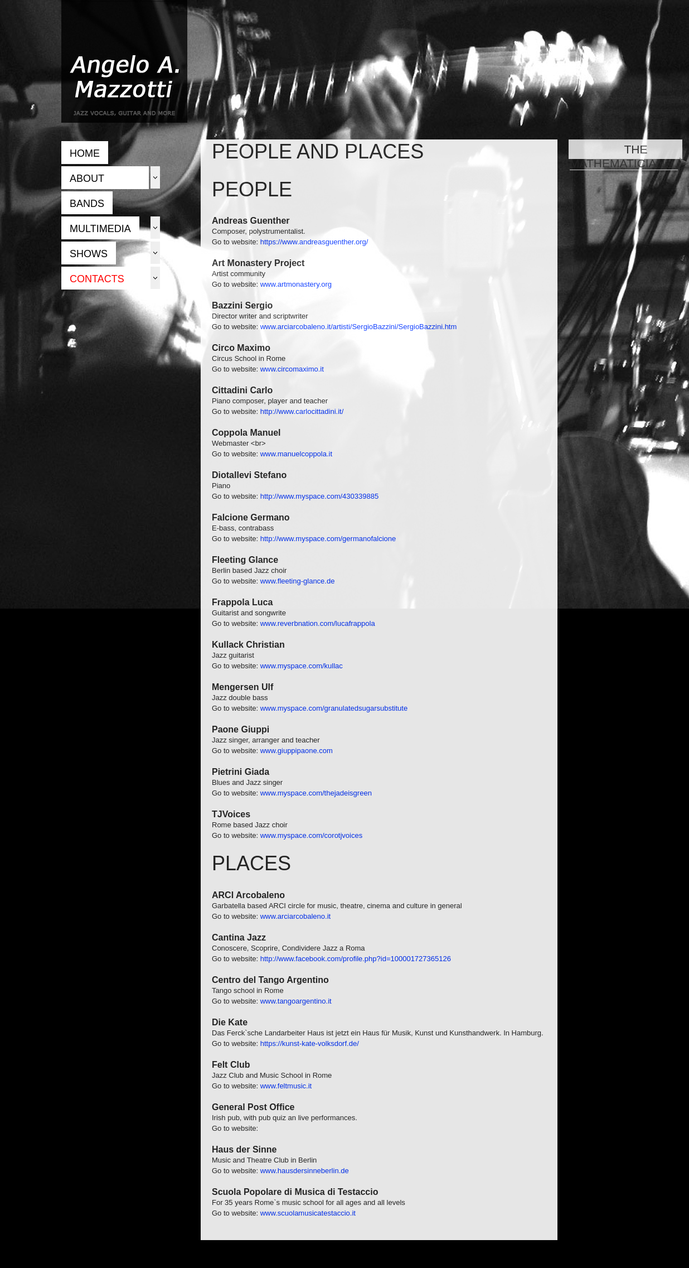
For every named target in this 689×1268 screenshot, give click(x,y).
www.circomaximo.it (292, 369)
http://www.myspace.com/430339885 (319, 496)
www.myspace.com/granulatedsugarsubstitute (333, 708)
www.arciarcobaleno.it (295, 916)
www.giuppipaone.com (296, 750)
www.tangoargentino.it (296, 1001)
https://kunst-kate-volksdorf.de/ (309, 1043)
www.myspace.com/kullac (301, 666)
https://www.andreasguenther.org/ (314, 242)
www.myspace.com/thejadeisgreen (316, 793)
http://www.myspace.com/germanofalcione (328, 538)
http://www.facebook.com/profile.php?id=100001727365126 (355, 958)
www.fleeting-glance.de (297, 581)
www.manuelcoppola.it (296, 454)
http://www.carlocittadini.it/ (302, 411)
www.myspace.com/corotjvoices (311, 835)
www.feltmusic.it (286, 1086)
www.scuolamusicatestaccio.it (308, 1213)
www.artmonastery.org (296, 284)
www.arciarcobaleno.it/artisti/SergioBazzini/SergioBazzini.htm (358, 326)
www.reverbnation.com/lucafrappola (317, 623)
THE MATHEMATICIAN (624, 156)
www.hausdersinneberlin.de (304, 1170)
